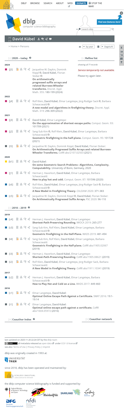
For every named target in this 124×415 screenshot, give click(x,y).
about (60, 3)
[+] (87, 319)
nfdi (70, 3)
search (48, 3)
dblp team (52, 339)
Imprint (46, 346)
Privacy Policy (34, 346)
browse (35, 3)
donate (81, 3)
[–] (83, 58)
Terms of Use (19, 346)
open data (47, 343)
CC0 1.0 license (68, 343)
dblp (23, 3)
